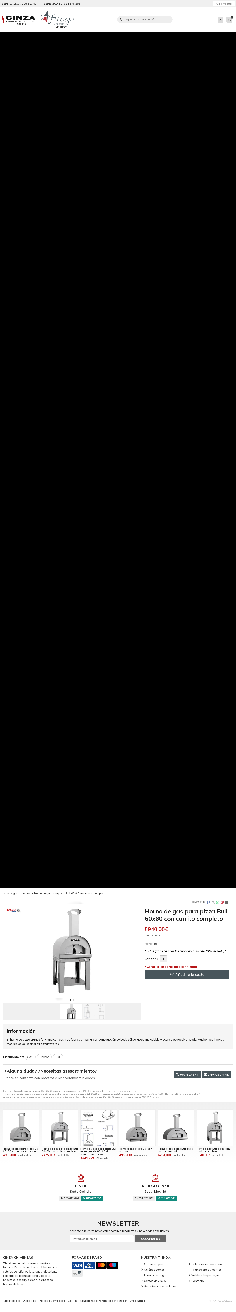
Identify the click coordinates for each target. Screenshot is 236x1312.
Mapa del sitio (12, 1300)
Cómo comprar (154, 1264)
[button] (70, 1000)
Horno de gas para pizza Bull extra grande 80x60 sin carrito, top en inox (98, 1151)
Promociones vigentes (206, 1269)
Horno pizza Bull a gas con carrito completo (213, 1150)
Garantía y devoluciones (160, 1286)
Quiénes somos (154, 1269)
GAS (154, 1093)
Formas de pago (155, 1275)
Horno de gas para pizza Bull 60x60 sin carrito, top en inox (21, 1150)
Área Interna (137, 1300)
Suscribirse (150, 1238)
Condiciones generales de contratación (104, 1300)
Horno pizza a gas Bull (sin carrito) (135, 1150)
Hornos (169, 1093)
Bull (194, 1093)
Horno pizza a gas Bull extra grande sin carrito (175, 1150)
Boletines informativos (206, 1264)
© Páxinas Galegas (220, 1301)
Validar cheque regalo (205, 1275)
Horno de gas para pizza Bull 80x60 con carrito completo (60, 1150)
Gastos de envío (155, 1281)
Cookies (72, 1300)
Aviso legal (30, 1300)
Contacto (197, 1281)
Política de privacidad (52, 1300)
